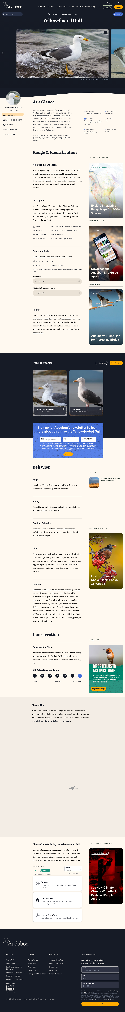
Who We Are (10, 943)
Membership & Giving (87, 7)
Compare (102, 363)
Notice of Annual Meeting (15, 955)
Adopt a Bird (116, 363)
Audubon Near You (56, 943)
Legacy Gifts (53, 953)
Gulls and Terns (69, 14)
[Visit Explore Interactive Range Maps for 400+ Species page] (106, 190)
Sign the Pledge (98, 689)
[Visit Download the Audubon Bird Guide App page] (106, 253)
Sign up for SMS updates (37, 957)
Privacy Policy (75, 443)
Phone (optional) (87, 438)
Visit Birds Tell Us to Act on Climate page (106, 669)
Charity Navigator (10, 970)
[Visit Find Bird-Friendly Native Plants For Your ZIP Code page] (106, 561)
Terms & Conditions (108, 982)
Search (99, 6)
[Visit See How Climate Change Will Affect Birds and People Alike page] (106, 876)
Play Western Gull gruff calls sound (99, 409)
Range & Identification (15, 120)
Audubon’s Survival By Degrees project (52, 721)
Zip (65, 438)
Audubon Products (56, 946)
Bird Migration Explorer (101, 167)
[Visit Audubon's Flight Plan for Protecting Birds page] (106, 317)
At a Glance (10, 115)
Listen (119, 14)
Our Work (41, 7)
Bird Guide (55, 14)
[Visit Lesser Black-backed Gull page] (50, 393)
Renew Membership (56, 957)
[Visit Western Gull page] (86, 393)
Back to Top (10, 134)
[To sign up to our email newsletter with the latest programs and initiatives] (50, 439)
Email (42, 438)
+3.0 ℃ (45, 870)
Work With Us (33, 943)
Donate (118, 7)
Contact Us (32, 953)
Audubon (12, 5)
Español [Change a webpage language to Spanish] (120, 3)
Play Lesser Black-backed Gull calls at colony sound (63, 409)
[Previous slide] (2, 53)
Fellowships (32, 946)
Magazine (110, 3)
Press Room (32, 950)
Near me (108, 7)
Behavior (9, 125)
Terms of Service (86, 443)
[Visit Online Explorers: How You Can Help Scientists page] (106, 482)
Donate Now (53, 950)
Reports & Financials (13, 959)
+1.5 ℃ (36, 870)
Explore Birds (61, 7)
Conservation (11, 129)
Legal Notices (32, 982)
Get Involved (73, 7)
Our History (10, 946)
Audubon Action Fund (14, 962)
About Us (51, 7)
